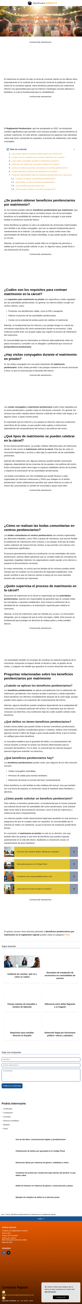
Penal (5, 1129)
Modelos (6, 1125)
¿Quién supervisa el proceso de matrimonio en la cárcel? (34, 171)
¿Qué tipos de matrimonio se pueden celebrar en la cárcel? (35, 164)
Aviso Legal (6, 1233)
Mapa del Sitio (7, 1242)
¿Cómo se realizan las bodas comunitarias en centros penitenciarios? (39, 168)
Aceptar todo (61, 1297)
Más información (50, 1292)
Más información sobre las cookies (14, 1240)
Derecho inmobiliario (11, 1121)
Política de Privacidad (10, 1235)
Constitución (8, 1113)
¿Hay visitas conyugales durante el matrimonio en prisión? (35, 161)
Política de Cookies (9, 1238)
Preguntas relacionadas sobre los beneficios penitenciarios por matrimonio (41, 175)
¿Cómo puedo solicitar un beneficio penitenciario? (35, 189)
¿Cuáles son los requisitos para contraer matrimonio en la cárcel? (38, 157)
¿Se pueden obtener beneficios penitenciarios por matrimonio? (36, 154)
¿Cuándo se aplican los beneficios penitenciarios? (35, 179)
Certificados (7, 1109)
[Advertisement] (41, 57)
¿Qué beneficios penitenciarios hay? (30, 186)
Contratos (7, 1117)
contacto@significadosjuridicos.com (20, 1295)
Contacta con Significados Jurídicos (15, 1231)
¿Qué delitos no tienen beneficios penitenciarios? (35, 182)
